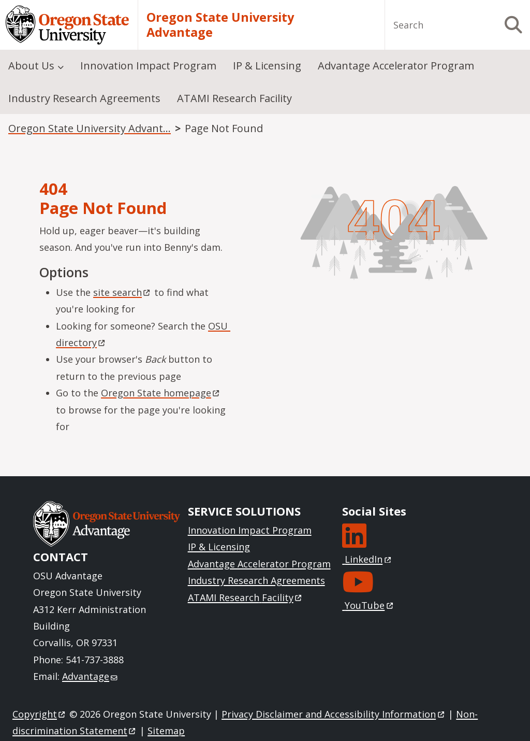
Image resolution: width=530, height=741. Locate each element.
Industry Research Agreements (256, 580)
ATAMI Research (245, 597)
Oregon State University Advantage (220, 25)
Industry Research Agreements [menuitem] (84, 98)
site (122, 292)
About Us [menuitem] (31, 66)
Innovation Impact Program (250, 530)
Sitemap (166, 730)
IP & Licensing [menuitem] (267, 66)
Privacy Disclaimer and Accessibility (334, 714)
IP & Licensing (219, 546)
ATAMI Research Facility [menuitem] (234, 98)
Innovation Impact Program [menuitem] (148, 66)
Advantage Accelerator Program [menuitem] (396, 66)
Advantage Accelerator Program (259, 564)
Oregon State (161, 393)
